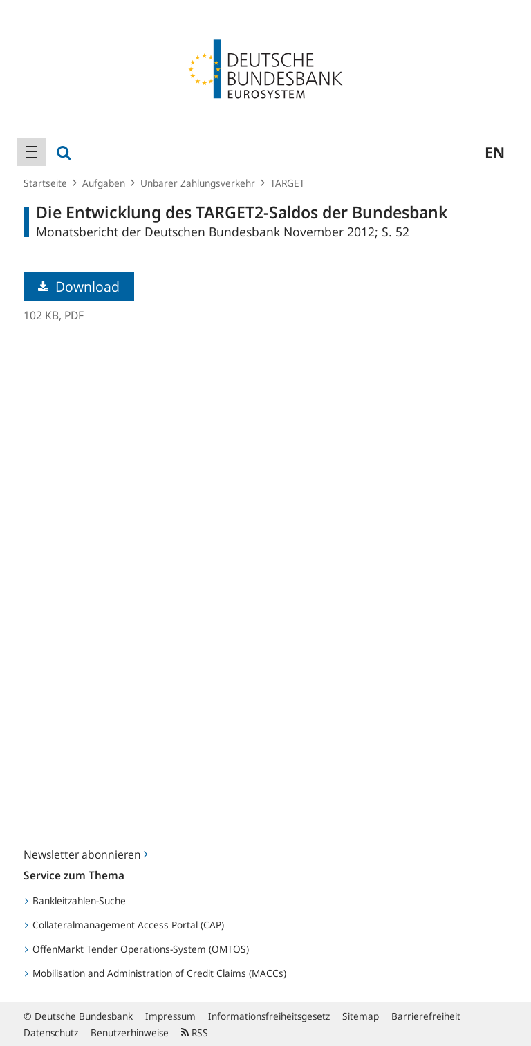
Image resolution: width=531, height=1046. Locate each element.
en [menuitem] (495, 152)
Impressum (170, 1015)
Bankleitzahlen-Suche (75, 900)
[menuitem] (31, 152)
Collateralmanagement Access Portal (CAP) (124, 924)
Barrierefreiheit (425, 1015)
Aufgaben (103, 182)
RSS (194, 1032)
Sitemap (360, 1015)
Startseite (45, 182)
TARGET (287, 182)
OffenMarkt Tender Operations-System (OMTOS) (137, 948)
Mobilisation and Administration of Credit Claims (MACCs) (155, 973)
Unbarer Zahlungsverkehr (197, 182)
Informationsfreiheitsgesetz (269, 1015)
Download (79, 286)
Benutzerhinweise (130, 1032)
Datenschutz (51, 1032)
